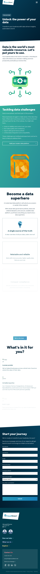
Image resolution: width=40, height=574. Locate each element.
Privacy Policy (30, 571)
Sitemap (36, 571)
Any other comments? (8, 482)
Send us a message (10, 561)
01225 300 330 (8, 555)
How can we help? (7, 476)
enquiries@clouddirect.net (11, 558)
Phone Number (6, 464)
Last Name (5, 452)
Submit (20, 499)
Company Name (6, 470)
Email (3, 458)
